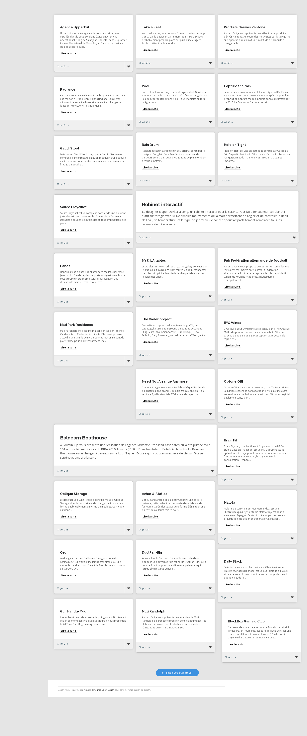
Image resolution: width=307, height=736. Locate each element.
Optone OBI (139, 407)
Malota (136, 528)
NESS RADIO (17, 111)
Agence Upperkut (80, 28)
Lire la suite (74, 54)
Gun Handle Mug (208, 650)
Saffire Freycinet (208, 211)
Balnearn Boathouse (89, 469)
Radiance (73, 96)
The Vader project (210, 334)
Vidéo (275, 7)
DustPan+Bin (76, 590)
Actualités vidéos (20, 76)
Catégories (16, 85)
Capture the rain (143, 92)
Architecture (244, 7)
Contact (14, 103)
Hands (135, 282)
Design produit (216, 7)
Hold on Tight (77, 157)
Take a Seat (140, 28)
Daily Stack (139, 593)
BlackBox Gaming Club (148, 654)
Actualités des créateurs (26, 68)
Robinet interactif (86, 223)
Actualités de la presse (24, 59)
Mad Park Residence (82, 351)
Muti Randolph (77, 651)
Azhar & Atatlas (78, 528)
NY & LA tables (207, 273)
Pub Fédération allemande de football (97, 282)
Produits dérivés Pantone (215, 28)
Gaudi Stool (139, 157)
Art (262, 7)
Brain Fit (201, 460)
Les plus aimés (84, 7)
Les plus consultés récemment (124, 7)
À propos (15, 94)
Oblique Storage (208, 528)
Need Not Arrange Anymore (218, 398)
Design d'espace (185, 7)
